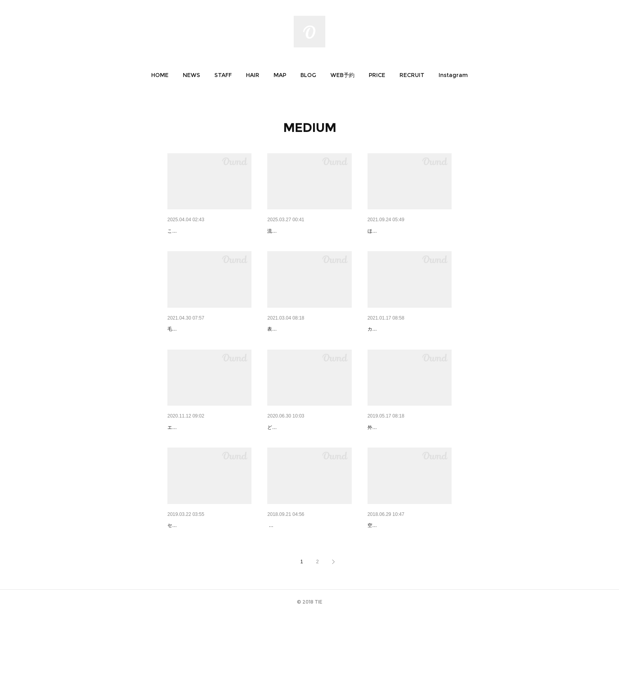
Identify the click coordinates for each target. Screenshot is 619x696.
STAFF (223, 75)
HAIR (252, 75)
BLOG (308, 75)
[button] (160, 75)
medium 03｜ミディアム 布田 (407, 349)
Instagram (453, 75)
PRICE (377, 75)
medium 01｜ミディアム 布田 (306, 468)
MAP (280, 75)
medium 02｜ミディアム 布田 (206, 468)
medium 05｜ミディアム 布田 (206, 349)
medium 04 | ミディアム (398, 587)
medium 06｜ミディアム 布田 (407, 231)
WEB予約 (342, 75)
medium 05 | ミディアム (297, 587)
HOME (160, 75)
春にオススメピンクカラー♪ (201, 231)
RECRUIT (412, 75)
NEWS (191, 75)
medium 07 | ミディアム (398, 468)
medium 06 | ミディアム (198, 587)
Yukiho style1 (287, 231)
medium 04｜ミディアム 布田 (306, 349)
